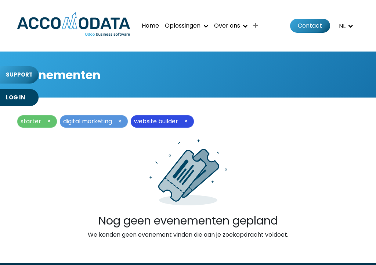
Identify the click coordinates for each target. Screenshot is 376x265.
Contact (310, 25)
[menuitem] (150, 25)
